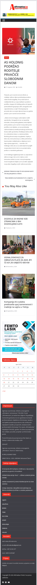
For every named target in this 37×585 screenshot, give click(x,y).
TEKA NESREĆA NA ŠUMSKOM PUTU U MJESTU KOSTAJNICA (20, 179)
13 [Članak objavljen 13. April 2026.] (4, 379)
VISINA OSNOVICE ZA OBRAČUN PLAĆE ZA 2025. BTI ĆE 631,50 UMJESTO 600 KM (18, 260)
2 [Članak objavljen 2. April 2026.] (17, 371)
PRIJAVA (4, 565)
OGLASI (4, 532)
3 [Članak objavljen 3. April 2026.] (22, 371)
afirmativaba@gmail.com (13, 545)
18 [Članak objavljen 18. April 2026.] (27, 379)
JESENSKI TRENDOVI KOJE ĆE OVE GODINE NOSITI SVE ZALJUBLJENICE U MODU (18, 172)
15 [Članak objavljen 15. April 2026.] (13, 379)
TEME (3, 512)
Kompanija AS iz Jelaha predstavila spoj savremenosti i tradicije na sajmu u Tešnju (18, 304)
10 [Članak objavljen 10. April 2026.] (22, 375)
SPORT (4, 520)
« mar (4, 391)
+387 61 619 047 (10, 553)
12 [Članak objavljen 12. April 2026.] (32, 375)
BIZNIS (6, 57)
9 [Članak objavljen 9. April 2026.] (17, 375)
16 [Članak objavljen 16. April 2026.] (18, 379)
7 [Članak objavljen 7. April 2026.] (8, 375)
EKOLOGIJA (5, 524)
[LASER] (18, 322)
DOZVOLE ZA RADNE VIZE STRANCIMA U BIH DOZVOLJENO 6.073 (16, 221)
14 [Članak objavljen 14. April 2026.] (8, 379)
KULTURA (5, 516)
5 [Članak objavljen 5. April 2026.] (31, 371)
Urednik (20, 87)
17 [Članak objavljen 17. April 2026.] (22, 379)
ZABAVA (4, 528)
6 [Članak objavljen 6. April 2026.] (3, 375)
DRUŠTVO (5, 504)
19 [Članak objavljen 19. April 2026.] (32, 379)
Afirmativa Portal (19, 575)
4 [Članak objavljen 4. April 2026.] (27, 371)
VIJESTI (4, 500)
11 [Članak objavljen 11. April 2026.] (27, 375)
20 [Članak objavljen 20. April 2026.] (4, 382)
